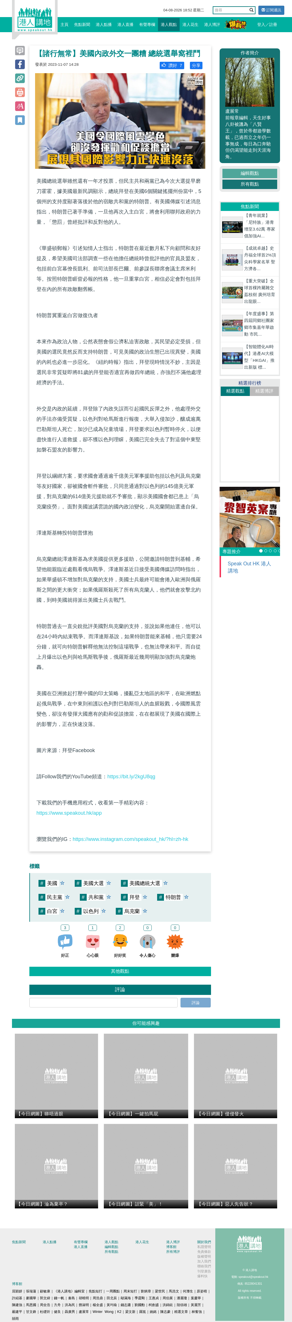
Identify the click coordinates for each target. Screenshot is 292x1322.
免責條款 (204, 1252)
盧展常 (84, 1312)
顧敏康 (45, 1291)
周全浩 (45, 1305)
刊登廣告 (204, 1271)
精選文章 (181, 1312)
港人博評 (212, 24)
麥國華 (31, 1298)
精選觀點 (235, 391)
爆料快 (202, 1276)
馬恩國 (31, 1305)
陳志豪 (165, 1312)
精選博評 (264, 391)
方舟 (57, 1305)
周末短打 (130, 1291)
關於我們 (204, 1242)
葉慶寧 (196, 1298)
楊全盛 (98, 1305)
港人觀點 (169, 24)
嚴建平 (17, 1312)
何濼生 (188, 1291)
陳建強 (17, 1305)
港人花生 (190, 24)
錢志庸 (126, 1305)
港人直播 (125, 24)
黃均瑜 (112, 1305)
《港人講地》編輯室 (69, 1291)
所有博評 (173, 1252)
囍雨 (15, 1319)
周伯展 (168, 1298)
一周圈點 (113, 1291)
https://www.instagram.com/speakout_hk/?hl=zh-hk (130, 839)
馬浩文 (174, 1291)
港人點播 (104, 24)
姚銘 (153, 1312)
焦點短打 (95, 1291)
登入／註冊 (267, 24)
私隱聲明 (204, 1247)
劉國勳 (140, 1305)
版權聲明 (204, 1257)
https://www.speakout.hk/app (69, 813)
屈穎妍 (17, 1291)
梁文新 (130, 1312)
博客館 (171, 1247)
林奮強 (197, 1312)
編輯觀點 (250, 173)
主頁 (64, 24)
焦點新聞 (82, 24)
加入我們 (204, 1261)
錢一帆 (59, 1298)
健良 (57, 1312)
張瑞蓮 (31, 1291)
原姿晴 (202, 1291)
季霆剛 (140, 1298)
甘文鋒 (31, 1312)
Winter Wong (103, 1312)
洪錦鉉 (168, 1305)
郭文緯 (45, 1298)
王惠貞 (154, 1298)
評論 (196, 1002)
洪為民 (70, 1305)
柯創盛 (154, 1305)
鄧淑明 (84, 1305)
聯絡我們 (204, 1266)
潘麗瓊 (182, 1298)
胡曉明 (84, 1298)
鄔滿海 (126, 1298)
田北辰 (112, 1298)
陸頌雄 (182, 1305)
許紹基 (17, 1298)
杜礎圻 (45, 1312)
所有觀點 (250, 184)
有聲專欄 (147, 24)
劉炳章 (146, 1291)
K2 (119, 1312)
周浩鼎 (98, 1298)
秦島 (71, 1298)
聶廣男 (70, 1312)
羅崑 (142, 1312)
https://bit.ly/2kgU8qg (131, 776)
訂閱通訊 (271, 10)
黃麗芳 (196, 1305)
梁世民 (160, 1291)
